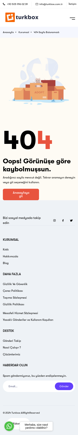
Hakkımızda (10, 256)
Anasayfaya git (21, 194)
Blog (6, 263)
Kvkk (6, 249)
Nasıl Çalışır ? (12, 347)
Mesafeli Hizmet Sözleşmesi (20, 313)
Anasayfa (8, 32)
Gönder (64, 386)
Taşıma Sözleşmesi (15, 297)
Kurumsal (24, 32)
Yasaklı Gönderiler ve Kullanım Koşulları (28, 320)
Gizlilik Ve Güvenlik (15, 284)
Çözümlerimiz (11, 354)
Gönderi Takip (12, 341)
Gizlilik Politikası (13, 304)
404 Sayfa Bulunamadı (46, 32)
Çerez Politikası (13, 290)
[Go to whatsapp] (9, 426)
